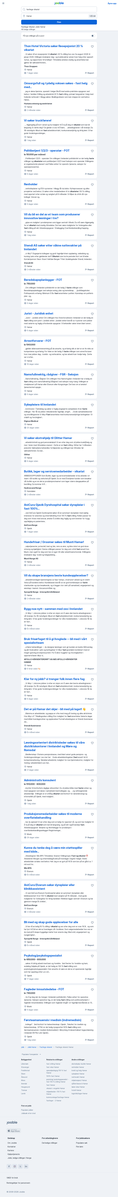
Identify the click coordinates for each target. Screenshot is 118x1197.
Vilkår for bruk (12, 1178)
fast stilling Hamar (53, 1064)
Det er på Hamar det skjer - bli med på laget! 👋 (55, 709)
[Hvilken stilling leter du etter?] (59, 9)
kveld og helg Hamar (79, 1070)
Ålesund (24, 1077)
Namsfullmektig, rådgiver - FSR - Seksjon (51, 374)
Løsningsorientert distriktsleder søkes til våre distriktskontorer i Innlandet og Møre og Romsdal (54, 746)
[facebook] (9, 1166)
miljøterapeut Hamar (79, 1080)
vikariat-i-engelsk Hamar (55, 1088)
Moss (23, 1080)
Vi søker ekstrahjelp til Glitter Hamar (48, 438)
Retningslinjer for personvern (18, 1183)
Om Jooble (12, 1143)
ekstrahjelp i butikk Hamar (81, 1064)
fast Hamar (50, 1085)
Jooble (22, 1192)
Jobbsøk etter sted (28, 1113)
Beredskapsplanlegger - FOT (43, 280)
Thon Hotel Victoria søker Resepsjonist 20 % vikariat (53, 48)
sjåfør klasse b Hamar (80, 1084)
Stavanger (25, 1067)
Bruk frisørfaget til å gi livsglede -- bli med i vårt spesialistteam (55, 640)
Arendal (24, 1084)
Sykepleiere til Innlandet (40, 404)
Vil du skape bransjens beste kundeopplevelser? (56, 575)
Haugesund (25, 1087)
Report (89, 73)
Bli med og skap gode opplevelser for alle (51, 922)
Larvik (23, 1093)
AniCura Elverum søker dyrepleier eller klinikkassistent (49, 886)
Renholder (31, 184)
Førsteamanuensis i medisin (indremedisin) (52, 1020)
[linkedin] (26, 1166)
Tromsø (24, 1090)
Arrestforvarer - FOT (37, 340)
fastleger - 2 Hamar (53, 1101)
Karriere (11, 1150)
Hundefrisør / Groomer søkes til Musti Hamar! (54, 542)
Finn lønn (79, 1146)
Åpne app (112, 3)
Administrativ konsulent (40, 780)
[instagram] (14, 1166)
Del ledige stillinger (49, 1143)
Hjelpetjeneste (14, 1154)
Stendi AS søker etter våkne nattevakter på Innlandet (53, 247)
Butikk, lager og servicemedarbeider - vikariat (54, 471)
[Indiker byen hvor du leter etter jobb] (59, 16)
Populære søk (81, 1143)
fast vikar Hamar (52, 1067)
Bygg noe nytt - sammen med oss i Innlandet (53, 609)
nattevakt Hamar (78, 1077)
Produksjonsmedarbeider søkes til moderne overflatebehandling (53, 815)
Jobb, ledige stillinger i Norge (19, 1158)
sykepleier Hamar (78, 1074)
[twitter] (20, 1166)
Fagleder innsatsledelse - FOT (44, 989)
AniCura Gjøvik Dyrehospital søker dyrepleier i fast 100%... (54, 506)
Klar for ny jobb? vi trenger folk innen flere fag (54, 679)
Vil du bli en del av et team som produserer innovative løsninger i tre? (52, 216)
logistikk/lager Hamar (79, 1093)
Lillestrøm (24, 1064)
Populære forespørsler (31, 1054)
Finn (59, 22)
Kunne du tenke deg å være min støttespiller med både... (53, 849)
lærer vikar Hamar (78, 1087)
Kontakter (12, 1146)
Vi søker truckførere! (37, 120)
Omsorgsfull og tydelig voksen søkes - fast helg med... (55, 85)
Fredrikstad (25, 1070)
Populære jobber (27, 1110)
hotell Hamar (76, 1090)
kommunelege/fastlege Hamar (57, 1097)
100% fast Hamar (53, 1076)
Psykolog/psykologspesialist (43, 955)
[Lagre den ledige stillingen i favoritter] (92, 46)
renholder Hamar (78, 1067)
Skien (23, 1074)
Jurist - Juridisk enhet (38, 313)
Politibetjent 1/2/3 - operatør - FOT (47, 150)
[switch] (93, 36)
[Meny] (3, 3)
